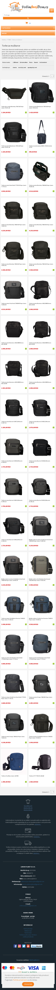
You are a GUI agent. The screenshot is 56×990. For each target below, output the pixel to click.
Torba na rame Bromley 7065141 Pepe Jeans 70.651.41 (41, 264)
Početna (4, 40)
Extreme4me (24, 62)
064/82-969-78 (28, 808)
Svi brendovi (43, 62)
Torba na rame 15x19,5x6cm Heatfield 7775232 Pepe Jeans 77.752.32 (39, 658)
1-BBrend (15, 62)
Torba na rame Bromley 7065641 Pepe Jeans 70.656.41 (41, 185)
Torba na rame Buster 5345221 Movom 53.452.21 (11, 540)
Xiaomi (36, 62)
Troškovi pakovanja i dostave (28, 935)
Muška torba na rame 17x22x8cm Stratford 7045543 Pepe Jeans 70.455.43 (13, 579)
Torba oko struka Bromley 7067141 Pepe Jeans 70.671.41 (12, 107)
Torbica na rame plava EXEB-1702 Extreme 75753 (40, 146)
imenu (15, 67)
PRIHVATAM (28, 984)
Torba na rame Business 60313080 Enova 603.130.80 (40, 304)
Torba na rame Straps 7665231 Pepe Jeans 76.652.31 (13, 737)
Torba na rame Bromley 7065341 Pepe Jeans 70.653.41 (41, 225)
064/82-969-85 (28, 810)
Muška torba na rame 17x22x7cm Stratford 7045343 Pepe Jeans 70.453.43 (41, 540)
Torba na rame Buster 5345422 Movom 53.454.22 (11, 461)
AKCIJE (4, 33)
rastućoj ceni (22, 67)
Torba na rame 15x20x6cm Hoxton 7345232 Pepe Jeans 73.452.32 (13, 619)
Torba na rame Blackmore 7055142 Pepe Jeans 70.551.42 (12, 146)
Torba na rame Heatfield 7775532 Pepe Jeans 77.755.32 (13, 185)
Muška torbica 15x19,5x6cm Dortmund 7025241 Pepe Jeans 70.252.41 (39, 579)
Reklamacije (28, 931)
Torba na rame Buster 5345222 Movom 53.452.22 (39, 500)
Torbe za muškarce (17, 40)
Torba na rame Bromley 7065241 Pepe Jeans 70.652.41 (13, 264)
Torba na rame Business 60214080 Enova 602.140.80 (12, 343)
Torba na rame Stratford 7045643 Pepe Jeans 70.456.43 (13, 304)
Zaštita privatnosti (28, 937)
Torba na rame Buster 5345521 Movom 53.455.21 (39, 422)
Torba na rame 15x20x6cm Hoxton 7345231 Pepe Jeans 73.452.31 (40, 737)
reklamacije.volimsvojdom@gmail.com (32, 881)
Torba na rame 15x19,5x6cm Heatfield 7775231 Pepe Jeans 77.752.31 (11, 658)
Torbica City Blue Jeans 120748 (9, 776)
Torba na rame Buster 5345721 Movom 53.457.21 (11, 422)
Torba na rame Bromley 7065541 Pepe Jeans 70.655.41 (13, 225)
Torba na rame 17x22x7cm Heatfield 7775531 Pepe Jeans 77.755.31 (13, 697)
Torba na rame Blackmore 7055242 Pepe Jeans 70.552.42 (40, 107)
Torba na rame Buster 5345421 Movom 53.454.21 (39, 461)
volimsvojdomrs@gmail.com (28, 906)
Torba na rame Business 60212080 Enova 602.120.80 (12, 382)
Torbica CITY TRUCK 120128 (36, 776)
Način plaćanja (28, 929)
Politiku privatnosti (20, 980)
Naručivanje (28, 933)
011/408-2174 (28, 806)
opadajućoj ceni (32, 67)
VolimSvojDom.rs (34, 960)
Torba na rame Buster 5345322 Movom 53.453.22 (11, 500)
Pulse (31, 62)
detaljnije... (38, 824)
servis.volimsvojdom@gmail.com (32, 884)
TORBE (9, 40)
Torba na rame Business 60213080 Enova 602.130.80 (40, 343)
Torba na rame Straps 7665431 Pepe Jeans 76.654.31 (40, 697)
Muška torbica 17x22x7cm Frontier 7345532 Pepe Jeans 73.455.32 (41, 619)
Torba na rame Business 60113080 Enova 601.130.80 (40, 382)
